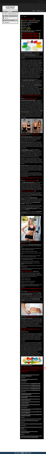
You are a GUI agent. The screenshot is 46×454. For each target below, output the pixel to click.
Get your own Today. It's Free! (23, 452)
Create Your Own (41, 1)
